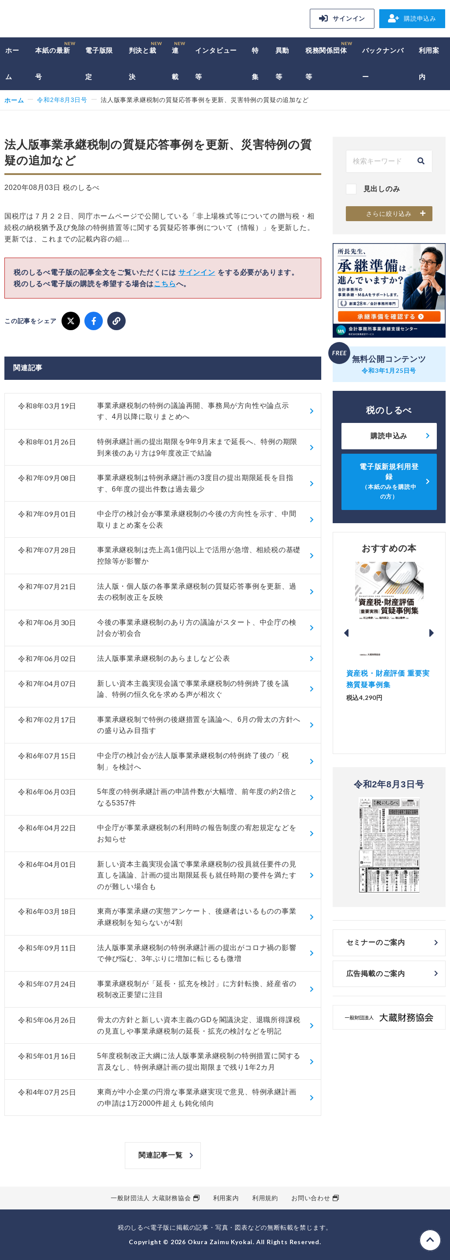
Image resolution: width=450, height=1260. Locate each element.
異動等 (283, 63)
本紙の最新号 (52, 63)
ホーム (12, 63)
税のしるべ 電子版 (65, 20)
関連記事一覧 (160, 1155)
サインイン (342, 18)
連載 (175, 63)
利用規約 (265, 1198)
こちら (165, 284)
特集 (255, 63)
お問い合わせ (310, 1198)
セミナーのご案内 (375, 942)
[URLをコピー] (116, 321)
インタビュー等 (216, 63)
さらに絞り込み (389, 213)
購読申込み (412, 18)
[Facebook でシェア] (93, 321)
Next (432, 633)
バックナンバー (383, 63)
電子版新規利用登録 (388, 481)
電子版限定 (99, 63)
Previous (346, 633)
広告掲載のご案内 (375, 973)
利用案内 (429, 63)
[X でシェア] (71, 321)
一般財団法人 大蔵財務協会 (151, 1198)
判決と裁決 (142, 63)
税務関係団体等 (326, 63)
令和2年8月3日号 (62, 99)
